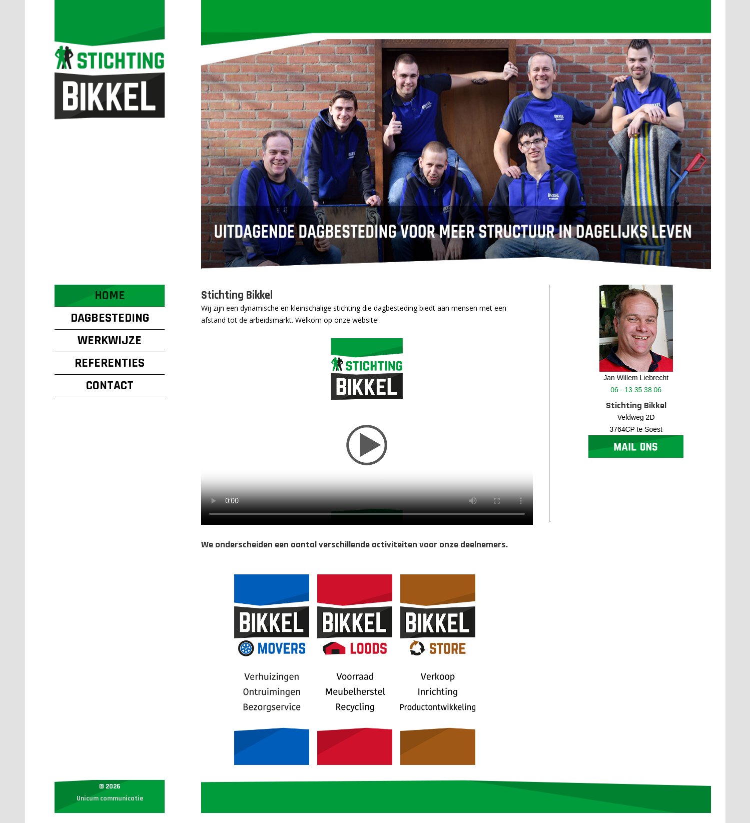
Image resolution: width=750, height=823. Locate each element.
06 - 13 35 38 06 (635, 390)
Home (110, 296)
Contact (110, 386)
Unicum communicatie (110, 798)
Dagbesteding (110, 318)
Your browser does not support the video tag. (367, 431)
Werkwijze (110, 341)
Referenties (110, 363)
